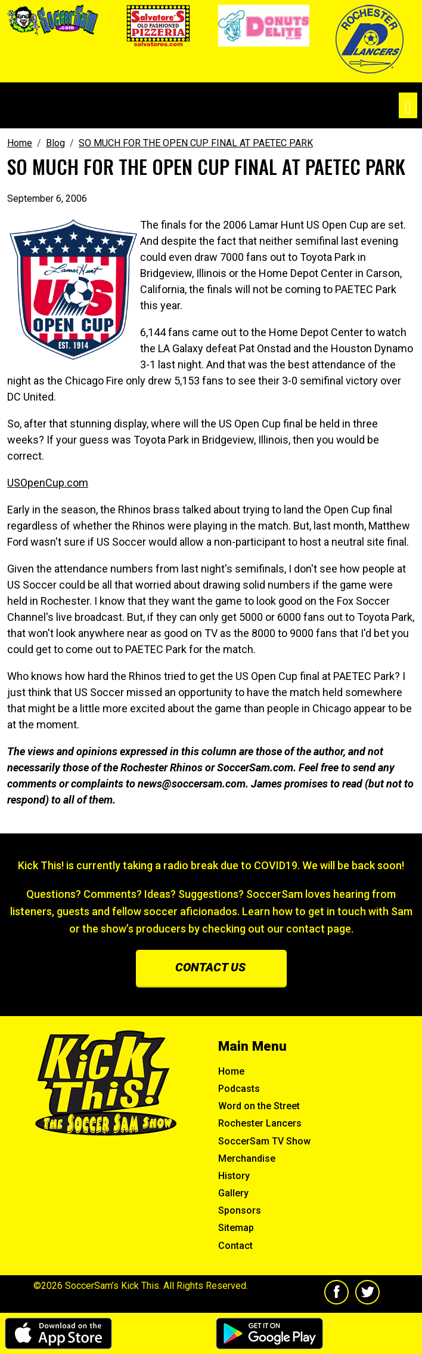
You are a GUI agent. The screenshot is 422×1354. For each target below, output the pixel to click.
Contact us (210, 967)
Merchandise (246, 1158)
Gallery (233, 1193)
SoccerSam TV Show (264, 1141)
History (234, 1175)
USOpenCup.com (47, 482)
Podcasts (239, 1088)
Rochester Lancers (260, 1123)
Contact (235, 1245)
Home (231, 1071)
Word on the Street (259, 1106)
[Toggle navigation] (408, 105)
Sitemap (236, 1227)
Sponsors (239, 1210)
